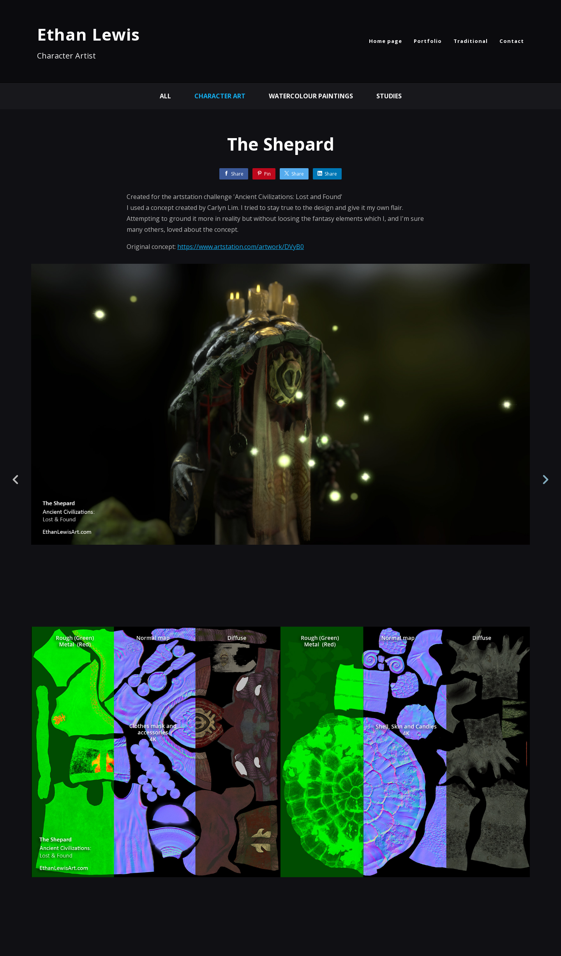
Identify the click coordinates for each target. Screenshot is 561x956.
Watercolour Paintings (311, 96)
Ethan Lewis (88, 34)
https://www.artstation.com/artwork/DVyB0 (240, 246)
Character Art (219, 96)
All (165, 96)
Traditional (470, 40)
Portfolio (428, 40)
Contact (511, 40)
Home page (385, 40)
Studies (389, 96)
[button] (528, 902)
